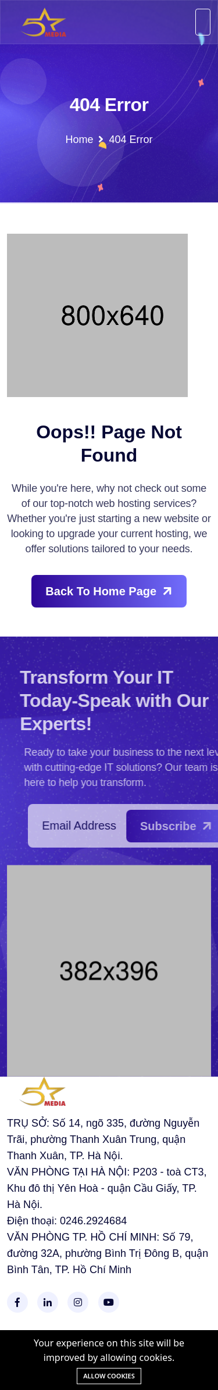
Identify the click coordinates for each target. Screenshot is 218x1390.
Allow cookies (109, 1375)
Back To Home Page (110, 591)
